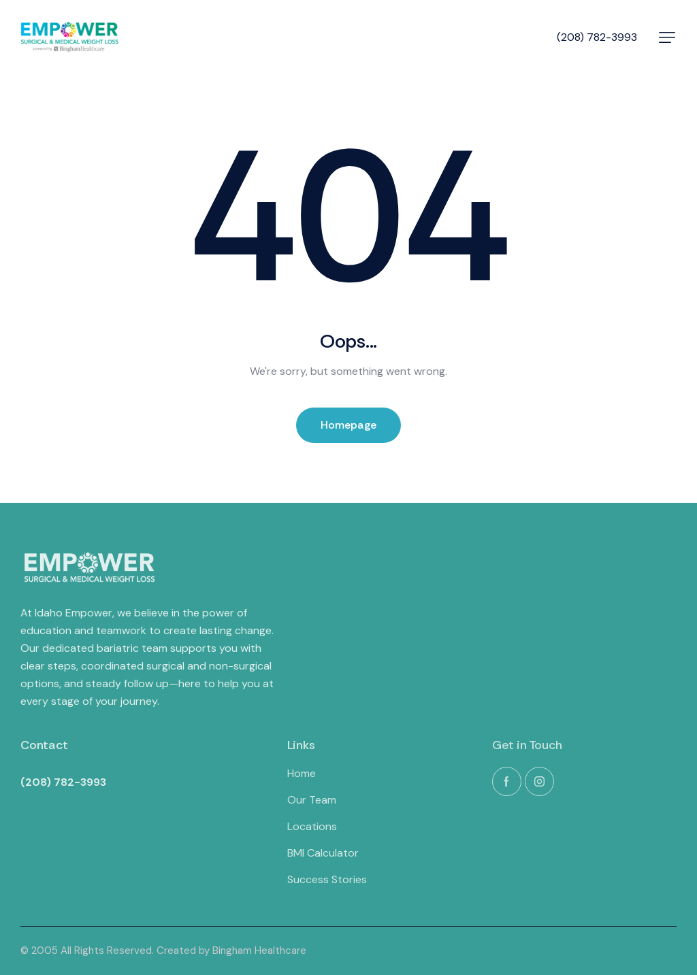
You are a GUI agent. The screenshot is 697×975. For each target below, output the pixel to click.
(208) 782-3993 (597, 37)
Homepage (348, 425)
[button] (667, 37)
